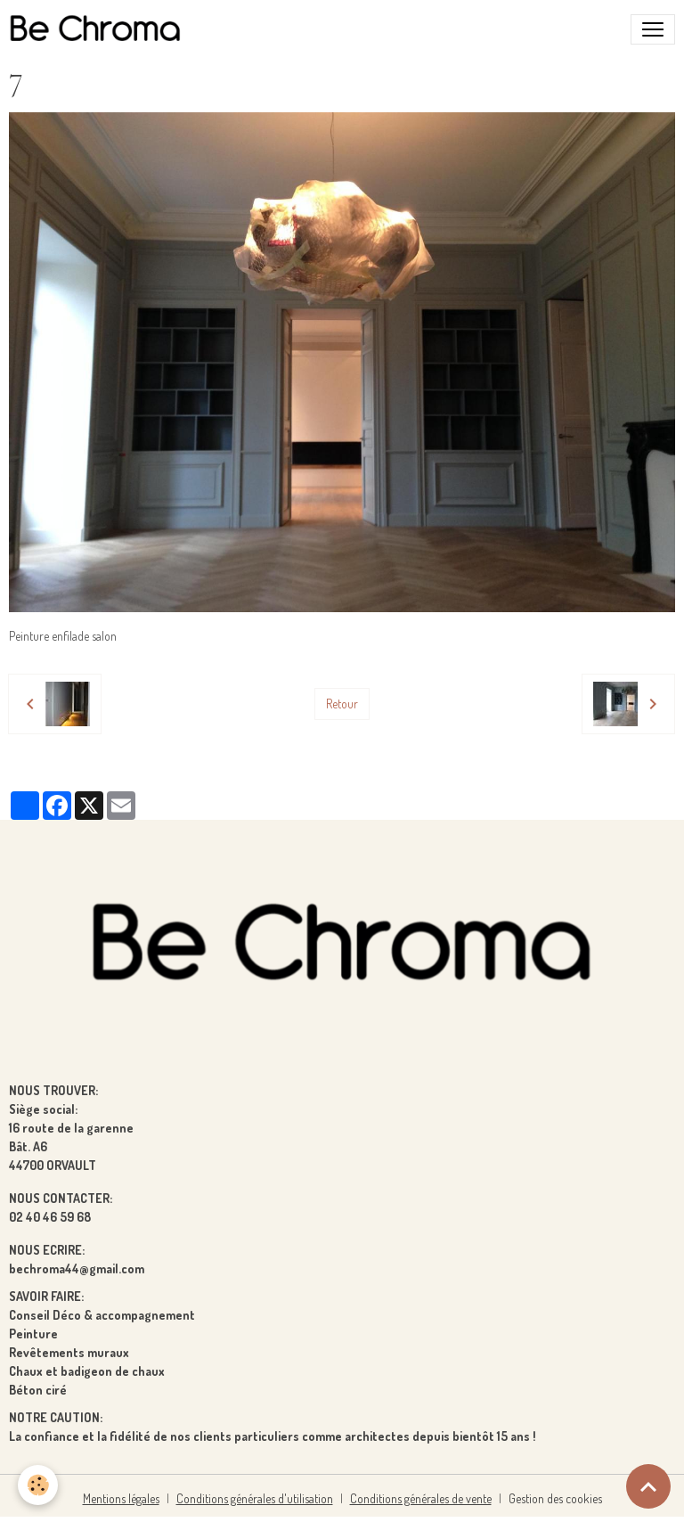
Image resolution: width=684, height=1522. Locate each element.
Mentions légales (121, 1498)
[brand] (99, 29)
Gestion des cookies (555, 1498)
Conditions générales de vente (421, 1498)
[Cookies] (38, 1485)
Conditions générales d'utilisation (254, 1498)
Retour (342, 703)
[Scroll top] (648, 1486)
